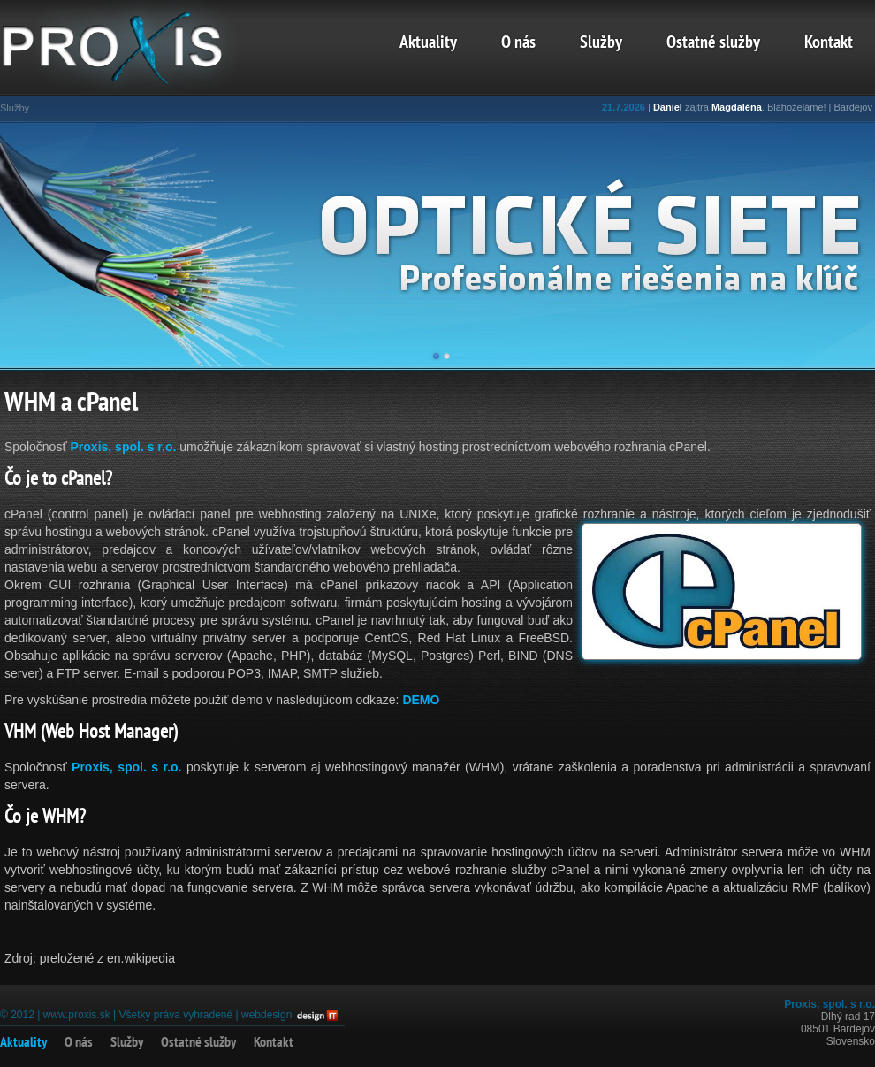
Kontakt (828, 43)
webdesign (266, 1015)
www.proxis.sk (76, 1015)
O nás (518, 43)
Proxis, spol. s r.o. (124, 447)
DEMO (420, 700)
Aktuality (428, 43)
